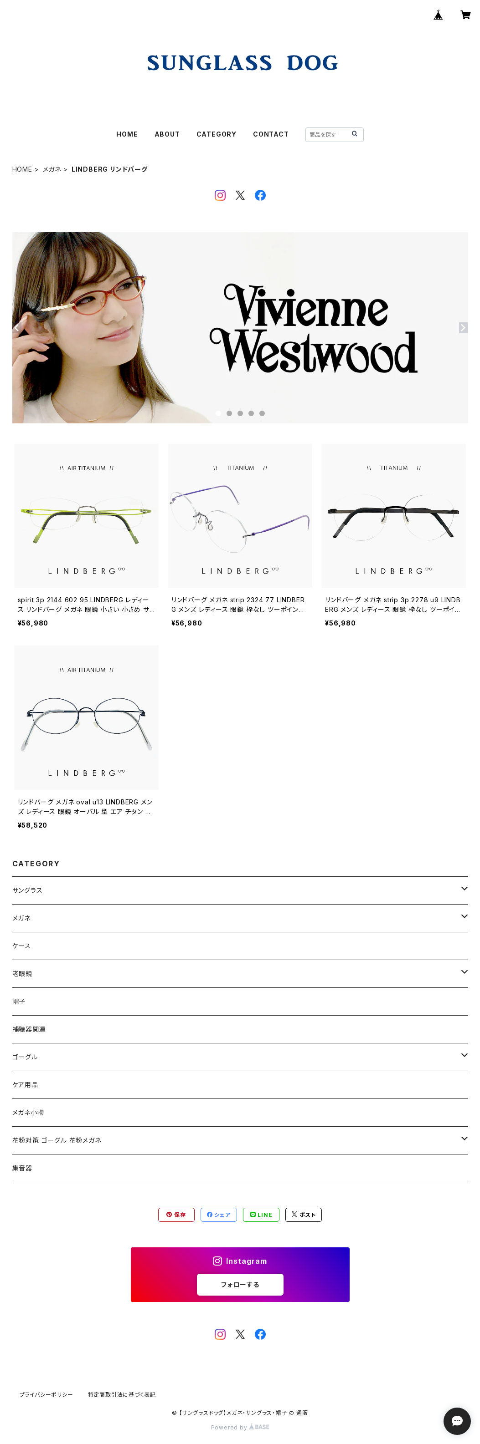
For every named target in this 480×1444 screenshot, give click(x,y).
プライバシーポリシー (46, 1394)
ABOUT (167, 134)
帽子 (19, 1001)
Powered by (240, 1427)
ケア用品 (25, 1084)
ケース (21, 946)
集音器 (22, 1168)
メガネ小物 (28, 1112)
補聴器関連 (29, 1029)
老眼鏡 (22, 973)
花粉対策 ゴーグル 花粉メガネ (56, 1140)
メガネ (52, 169)
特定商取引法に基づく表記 (122, 1394)
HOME (127, 134)
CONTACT (271, 134)
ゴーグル (25, 1057)
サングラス (27, 890)
